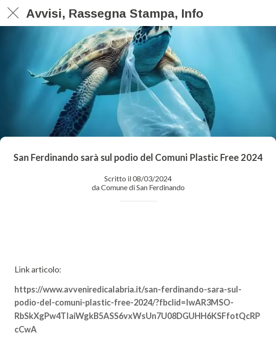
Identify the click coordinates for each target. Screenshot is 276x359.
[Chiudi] (13, 13)
